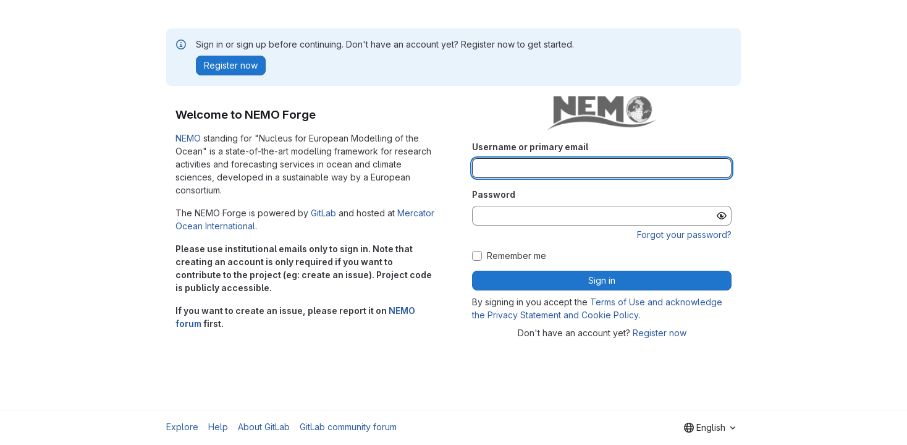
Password (493, 194)
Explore (182, 427)
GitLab (323, 213)
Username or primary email (530, 147)
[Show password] (722, 216)
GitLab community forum (348, 427)
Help (218, 427)
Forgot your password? (684, 234)
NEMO (188, 138)
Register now (659, 333)
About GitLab (264, 427)
